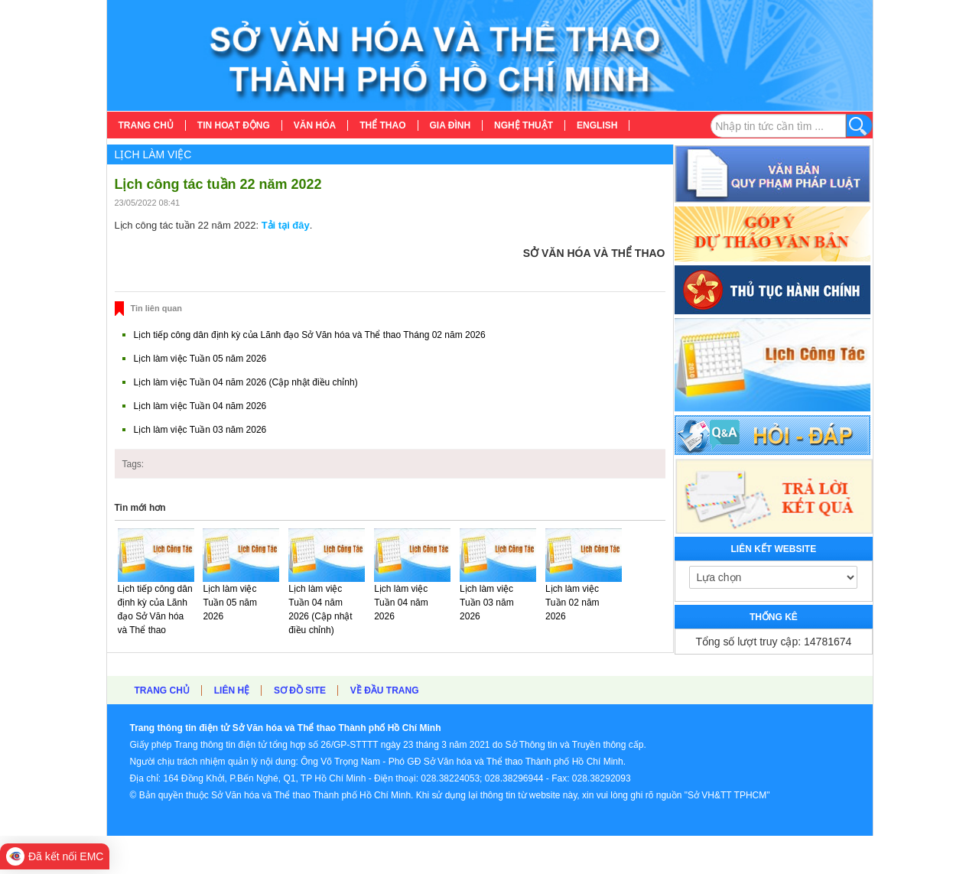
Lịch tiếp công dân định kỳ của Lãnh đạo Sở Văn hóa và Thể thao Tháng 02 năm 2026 (310, 335)
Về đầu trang (384, 690)
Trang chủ (162, 690)
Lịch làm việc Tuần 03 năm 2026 (200, 429)
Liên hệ (231, 690)
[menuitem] (146, 125)
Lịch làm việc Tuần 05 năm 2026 (200, 358)
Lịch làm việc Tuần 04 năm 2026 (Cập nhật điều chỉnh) (246, 382)
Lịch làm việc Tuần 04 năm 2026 (200, 406)
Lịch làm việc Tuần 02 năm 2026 (572, 602)
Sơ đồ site (300, 690)
